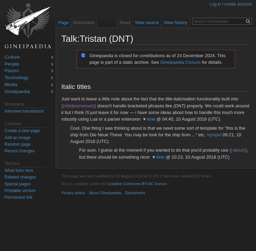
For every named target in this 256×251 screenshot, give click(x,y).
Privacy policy (73, 193)
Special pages (18, 184)
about (238, 150)
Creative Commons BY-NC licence (137, 184)
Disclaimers (135, 193)
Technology (17, 78)
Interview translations (24, 111)
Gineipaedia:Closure (180, 62)
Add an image (17, 137)
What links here (19, 170)
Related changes (20, 177)
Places (12, 71)
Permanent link (18, 197)
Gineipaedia (17, 92)
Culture (12, 57)
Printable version (20, 190)
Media (11, 85)
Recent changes (20, 151)
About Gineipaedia (105, 193)
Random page (18, 144)
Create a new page (22, 130)
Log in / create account (231, 4)
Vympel (214, 134)
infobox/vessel (78, 105)
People (12, 64)
